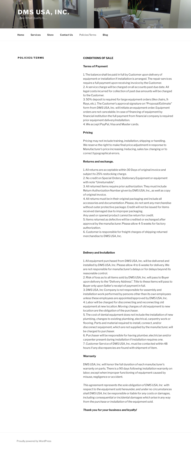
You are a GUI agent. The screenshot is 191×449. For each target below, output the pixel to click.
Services (36, 34)
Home (20, 34)
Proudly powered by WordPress (34, 441)
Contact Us (66, 34)
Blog (105, 34)
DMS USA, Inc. (44, 12)
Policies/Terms (87, 34)
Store (50, 34)
